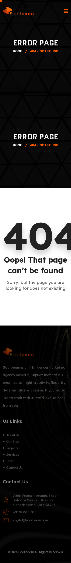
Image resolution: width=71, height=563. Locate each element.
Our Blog (12, 442)
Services (12, 455)
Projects (12, 449)
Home (18, 51)
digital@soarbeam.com (30, 521)
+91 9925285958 (25, 513)
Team (10, 462)
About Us (12, 436)
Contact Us (14, 468)
